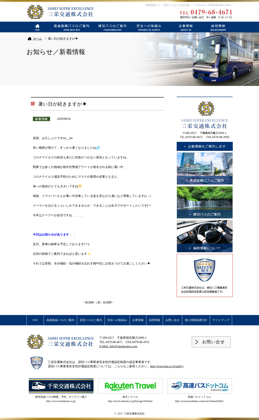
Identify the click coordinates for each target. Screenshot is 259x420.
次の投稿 (107, 302)
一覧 (98, 302)
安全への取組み (117, 320)
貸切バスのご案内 (91, 320)
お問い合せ (172, 320)
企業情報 (138, 320)
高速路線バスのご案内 (60, 320)
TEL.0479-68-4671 (111, 342)
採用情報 (154, 320)
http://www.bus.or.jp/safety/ (167, 366)
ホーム (37, 38)
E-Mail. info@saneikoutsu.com (118, 346)
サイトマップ (221, 320)
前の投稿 (89, 302)
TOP (35, 320)
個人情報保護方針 (196, 320)
